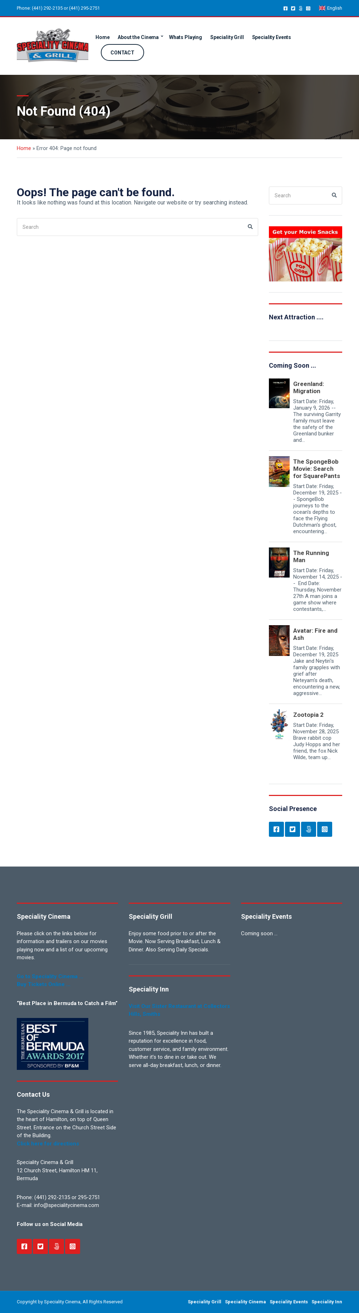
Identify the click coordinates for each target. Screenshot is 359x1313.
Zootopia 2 (308, 714)
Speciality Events (271, 37)
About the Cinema (138, 37)
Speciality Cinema (245, 1301)
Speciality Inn (326, 1301)
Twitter (293, 8)
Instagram (308, 8)
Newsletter (300, 8)
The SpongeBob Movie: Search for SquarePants (316, 468)
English (330, 8)
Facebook (285, 8)
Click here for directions (48, 1143)
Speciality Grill (227, 37)
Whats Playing (185, 37)
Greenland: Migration (308, 387)
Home (102, 37)
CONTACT (122, 52)
